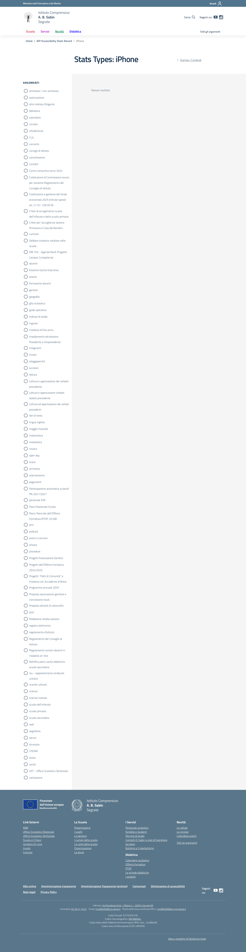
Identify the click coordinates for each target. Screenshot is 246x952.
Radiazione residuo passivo (44, 619)
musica (33, 449)
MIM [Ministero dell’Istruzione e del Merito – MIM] (25, 828)
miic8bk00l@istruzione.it (108, 909)
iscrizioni (34, 368)
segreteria (34, 731)
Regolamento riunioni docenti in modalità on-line (47, 650)
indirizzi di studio (38, 317)
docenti (33, 263)
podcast (33, 531)
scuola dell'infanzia (40, 704)
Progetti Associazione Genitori (46, 558)
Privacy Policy (49, 892)
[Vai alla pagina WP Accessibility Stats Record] (54, 41)
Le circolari (183, 832)
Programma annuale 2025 (44, 587)
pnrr (31, 525)
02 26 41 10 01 (79, 909)
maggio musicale (38, 429)
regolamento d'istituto (41, 632)
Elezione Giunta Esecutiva (44, 270)
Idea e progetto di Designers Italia (187, 939)
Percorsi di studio (134, 836)
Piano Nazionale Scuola (42, 507)
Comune (27, 852)
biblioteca (34, 111)
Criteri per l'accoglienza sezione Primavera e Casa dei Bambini (46, 222)
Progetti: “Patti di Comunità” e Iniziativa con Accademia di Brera (47, 576)
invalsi (32, 355)
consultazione (37, 157)
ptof (31, 612)
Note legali (29, 892)
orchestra (34, 469)
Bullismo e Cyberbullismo (139, 848)
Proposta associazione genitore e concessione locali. (47, 594)
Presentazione (82, 828)
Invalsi (26, 848)
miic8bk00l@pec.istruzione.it (171, 909)
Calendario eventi (186, 836)
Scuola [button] (30, 31)
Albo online (29, 886)
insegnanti (35, 348)
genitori (33, 290)
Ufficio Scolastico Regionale (38, 832)
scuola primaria (37, 711)
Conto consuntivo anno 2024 (45, 171)
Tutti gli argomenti (210, 32)
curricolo (34, 234)
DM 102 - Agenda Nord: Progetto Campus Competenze (48, 252)
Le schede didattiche (137, 873)
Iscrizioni (130, 844)
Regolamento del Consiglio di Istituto (45, 639)
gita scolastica (37, 303)
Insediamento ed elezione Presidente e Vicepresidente (45, 336)
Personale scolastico (137, 828)
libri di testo (35, 415)
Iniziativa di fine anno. (41, 330)
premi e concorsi (38, 538)
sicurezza (34, 744)
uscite (32, 764)
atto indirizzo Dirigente (42, 104)
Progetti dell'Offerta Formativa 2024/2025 (46, 565)
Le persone (80, 836)
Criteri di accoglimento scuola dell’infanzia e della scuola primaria (48, 211)
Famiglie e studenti (136, 832)
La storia (79, 852)
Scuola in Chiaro (32, 840)
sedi (31, 724)
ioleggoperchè (37, 361)
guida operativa (37, 310)
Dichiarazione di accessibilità (168, 886)
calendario (35, 117)
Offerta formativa (135, 864)
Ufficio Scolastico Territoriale (39, 836)
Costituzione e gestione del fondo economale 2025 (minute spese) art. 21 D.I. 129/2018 (48, 194)
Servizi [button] (45, 31)
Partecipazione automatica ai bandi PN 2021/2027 (49, 489)
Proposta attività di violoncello (46, 606)
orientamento (37, 475)
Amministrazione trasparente (58, 886)
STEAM (33, 751)
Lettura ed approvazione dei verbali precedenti (49, 404)
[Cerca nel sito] (189, 17)
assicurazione (36, 97)
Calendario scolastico (137, 860)
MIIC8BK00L (135, 919)
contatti (33, 164)
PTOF (128, 868)
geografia (34, 297)
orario (32, 462)
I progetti (130, 877)
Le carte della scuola (85, 844)
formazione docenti (40, 283)
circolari (33, 124)
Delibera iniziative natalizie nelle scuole (47, 241)
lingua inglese (37, 422)
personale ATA (37, 500)
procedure (34, 551)
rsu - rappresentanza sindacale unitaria (46, 673)
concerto (34, 144)
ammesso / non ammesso (44, 91)
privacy (33, 545)
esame (33, 277)
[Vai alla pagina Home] (29, 41)
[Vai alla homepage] (28, 17)
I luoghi (78, 832)
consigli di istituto (39, 151)
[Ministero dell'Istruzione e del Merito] (42, 3)
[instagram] (221, 17)
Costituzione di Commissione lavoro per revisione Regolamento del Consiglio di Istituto (49, 177)
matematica (36, 435)
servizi (32, 738)
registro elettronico (40, 625)
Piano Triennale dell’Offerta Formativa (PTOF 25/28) (44, 513)
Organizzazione (83, 848)
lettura (33, 375)
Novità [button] (59, 31)
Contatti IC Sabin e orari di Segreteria (146, 840)
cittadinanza (36, 131)
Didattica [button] (75, 31)
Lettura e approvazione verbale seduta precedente (46, 393)
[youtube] (216, 17)
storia (32, 758)
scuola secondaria (39, 718)
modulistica (35, 442)
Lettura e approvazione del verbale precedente (48, 381)
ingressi (33, 323)
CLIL (31, 137)
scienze (33, 691)
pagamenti (35, 482)
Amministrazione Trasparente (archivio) (104, 886)
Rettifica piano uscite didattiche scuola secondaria (47, 662)
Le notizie (182, 828)
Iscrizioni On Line (32, 844)
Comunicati (139, 886)
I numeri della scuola (85, 840)
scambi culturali (38, 684)
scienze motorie (38, 698)
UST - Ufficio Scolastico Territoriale (48, 771)
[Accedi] (216, 3)
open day (34, 455)
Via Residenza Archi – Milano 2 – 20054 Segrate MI (127, 905)
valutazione (35, 778)
